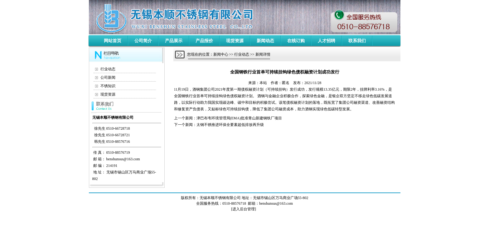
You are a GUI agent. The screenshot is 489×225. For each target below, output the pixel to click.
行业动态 (107, 69)
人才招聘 (326, 40)
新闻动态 (265, 40)
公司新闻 (107, 77)
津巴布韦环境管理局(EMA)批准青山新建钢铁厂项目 (239, 118)
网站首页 (112, 40)
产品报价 (204, 40)
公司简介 (143, 40)
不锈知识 (107, 86)
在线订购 (296, 40)
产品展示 (173, 40)
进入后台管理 (243, 209)
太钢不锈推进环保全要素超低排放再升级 (230, 124)
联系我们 (357, 40)
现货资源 (235, 40)
